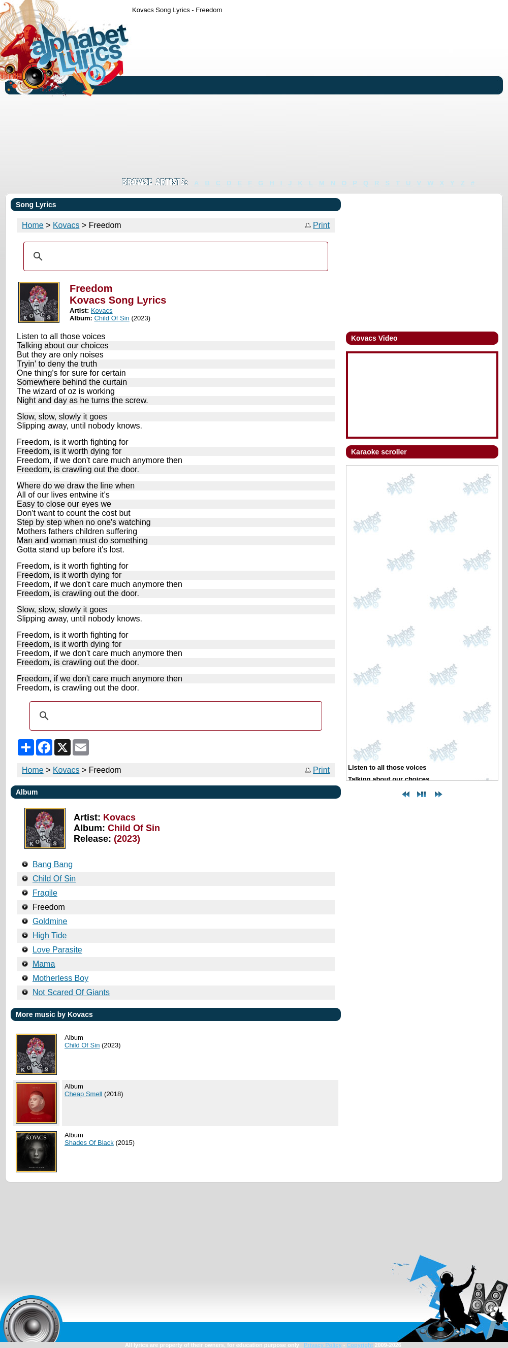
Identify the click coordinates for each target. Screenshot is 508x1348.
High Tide (50, 935)
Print (321, 225)
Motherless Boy (60, 978)
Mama (44, 964)
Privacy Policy (323, 1345)
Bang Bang (53, 864)
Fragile (45, 893)
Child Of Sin (111, 318)
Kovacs (66, 225)
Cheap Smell (83, 1094)
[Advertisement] (231, 95)
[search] (174, 256)
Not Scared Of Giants (71, 992)
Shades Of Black (89, 1142)
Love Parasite (57, 949)
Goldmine (50, 921)
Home (33, 225)
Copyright (359, 1345)
